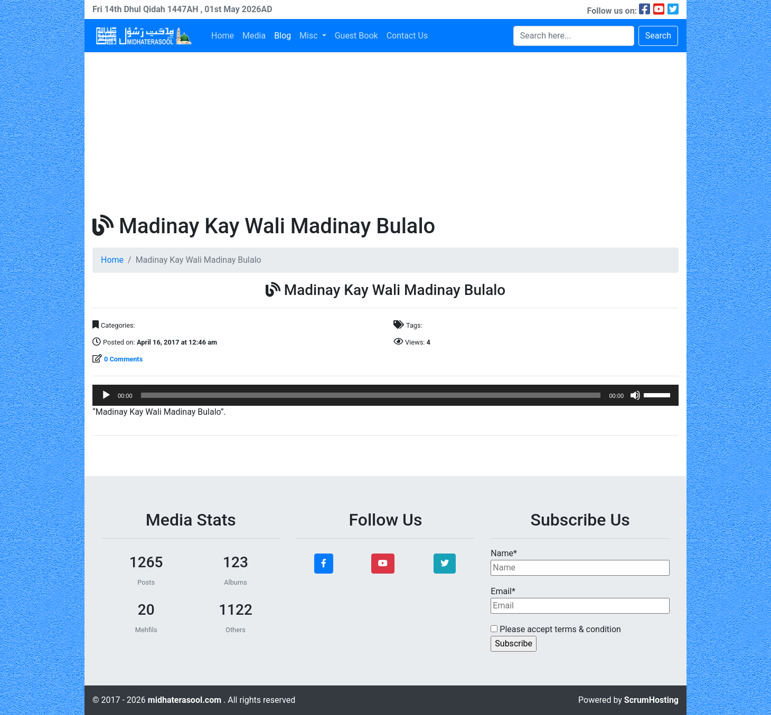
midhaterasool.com (185, 700)
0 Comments (123, 359)
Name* (580, 562)
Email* (580, 600)
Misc (309, 36)
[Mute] (635, 395)
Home (222, 36)
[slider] (371, 395)
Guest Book (356, 36)
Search (658, 36)
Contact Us (407, 36)
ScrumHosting (651, 700)
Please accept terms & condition (556, 629)
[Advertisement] (385, 131)
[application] (385, 395)
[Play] (106, 395)
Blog (282, 36)
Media (254, 36)
